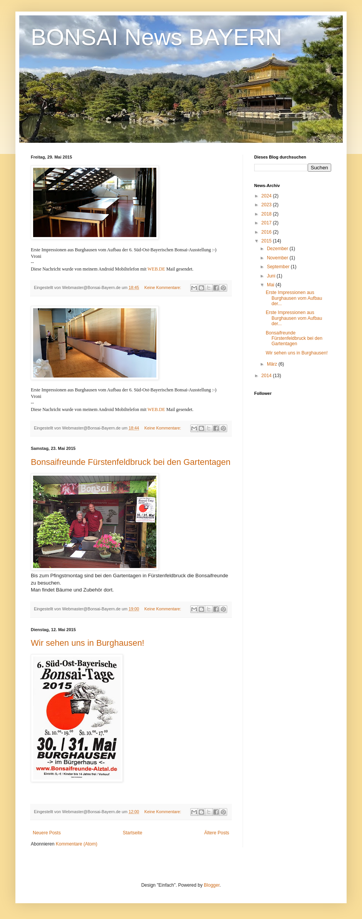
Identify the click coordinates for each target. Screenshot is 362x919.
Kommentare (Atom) (76, 844)
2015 (267, 241)
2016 (267, 232)
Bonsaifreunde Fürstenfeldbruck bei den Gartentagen (131, 462)
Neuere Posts (47, 832)
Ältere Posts (216, 832)
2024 (267, 196)
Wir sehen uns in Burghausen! (87, 643)
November (278, 258)
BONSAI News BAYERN (156, 37)
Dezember (278, 248)
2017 (267, 223)
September (279, 266)
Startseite (132, 832)
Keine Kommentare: (163, 287)
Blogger (212, 885)
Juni (272, 276)
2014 (267, 375)
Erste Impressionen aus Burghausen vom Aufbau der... (294, 298)
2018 (267, 214)
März (272, 364)
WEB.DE (156, 269)
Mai (271, 284)
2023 (267, 204)
